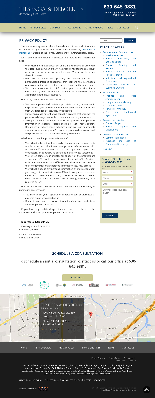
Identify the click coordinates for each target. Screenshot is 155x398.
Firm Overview (38, 27)
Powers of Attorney (116, 108)
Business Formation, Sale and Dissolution (121, 60)
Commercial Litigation (114, 119)
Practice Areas (73, 27)
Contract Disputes (115, 123)
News (110, 27)
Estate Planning (111, 92)
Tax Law (107, 148)
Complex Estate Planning (118, 102)
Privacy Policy (114, 358)
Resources (128, 358)
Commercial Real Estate (115, 134)
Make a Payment (98, 358)
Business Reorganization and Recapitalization (121, 73)
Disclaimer (120, 360)
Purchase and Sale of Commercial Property (121, 142)
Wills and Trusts (114, 105)
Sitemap (132, 360)
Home (22, 27)
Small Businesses (114, 55)
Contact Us (123, 27)
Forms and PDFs (94, 27)
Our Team (55, 27)
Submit (109, 215)
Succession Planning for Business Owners (121, 86)
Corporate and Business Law (118, 51)
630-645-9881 (120, 7)
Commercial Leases (116, 137)
